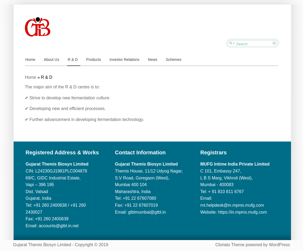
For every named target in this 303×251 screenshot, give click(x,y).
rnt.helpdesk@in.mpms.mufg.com (232, 205)
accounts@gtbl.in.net (59, 225)
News (152, 59)
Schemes (173, 59)
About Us (51, 59)
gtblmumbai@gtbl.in (147, 212)
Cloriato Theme (229, 244)
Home (30, 59)
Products (93, 59)
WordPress (279, 244)
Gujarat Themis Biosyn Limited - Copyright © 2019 (60, 244)
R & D (73, 59)
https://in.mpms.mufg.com (242, 212)
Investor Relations (124, 59)
